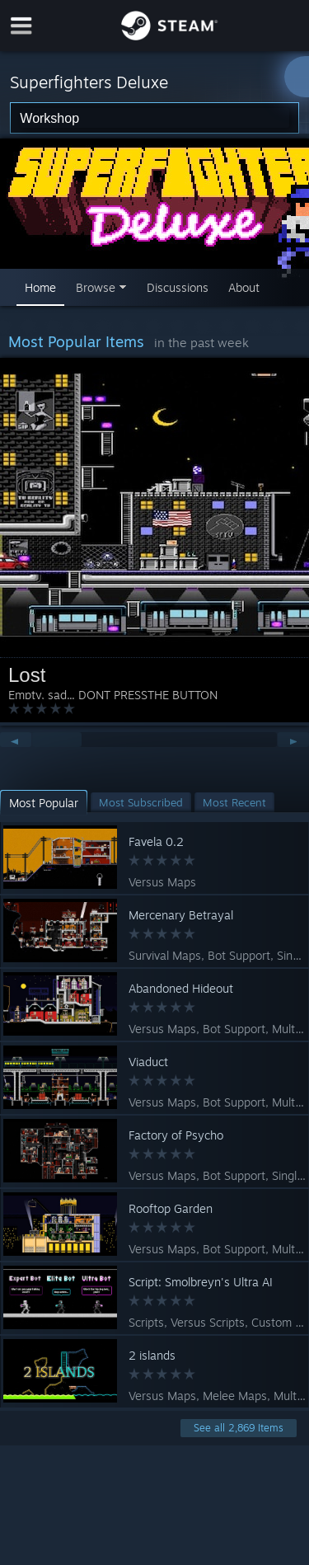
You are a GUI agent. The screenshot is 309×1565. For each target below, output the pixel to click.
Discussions (177, 287)
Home (40, 287)
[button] (43, 802)
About (244, 287)
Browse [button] (95, 287)
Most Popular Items (76, 341)
